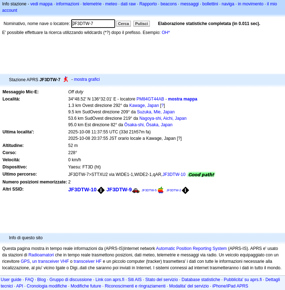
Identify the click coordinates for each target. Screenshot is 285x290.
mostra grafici (87, 79)
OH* (166, 32)
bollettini (210, 3)
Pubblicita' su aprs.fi (243, 279)
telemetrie (92, 3)
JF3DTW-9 (119, 189)
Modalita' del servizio (189, 286)
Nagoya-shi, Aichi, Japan (163, 118)
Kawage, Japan (144, 105)
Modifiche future (85, 286)
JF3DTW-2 (173, 190)
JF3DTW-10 (173, 174)
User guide (11, 279)
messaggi (189, 3)
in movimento (250, 3)
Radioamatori (41, 254)
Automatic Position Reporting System (191, 248)
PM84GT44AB (150, 99)
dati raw (128, 3)
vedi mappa (41, 3)
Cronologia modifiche (47, 286)
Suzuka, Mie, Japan (156, 111)
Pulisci (141, 23)
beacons (169, 3)
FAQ (29, 279)
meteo (111, 3)
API (19, 286)
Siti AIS (135, 279)
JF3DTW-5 (149, 190)
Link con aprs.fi (109, 279)
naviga (228, 3)
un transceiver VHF (50, 261)
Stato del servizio (161, 279)
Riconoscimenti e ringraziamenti (135, 286)
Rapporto (148, 3)
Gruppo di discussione (70, 279)
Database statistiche (201, 279)
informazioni (67, 3)
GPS (25, 261)
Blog (41, 279)
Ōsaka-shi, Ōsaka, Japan (148, 124)
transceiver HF (88, 261)
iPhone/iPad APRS (230, 286)
